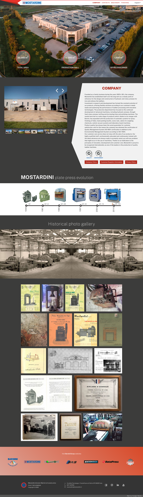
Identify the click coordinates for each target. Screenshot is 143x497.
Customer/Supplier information (111, 162)
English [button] (137, 3)
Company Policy (91, 162)
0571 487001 (70, 485)
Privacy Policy (131, 162)
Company (96, 3)
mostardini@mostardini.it (74, 487)
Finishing (125, 3)
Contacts (106, 3)
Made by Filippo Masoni (134, 496)
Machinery (115, 3)
